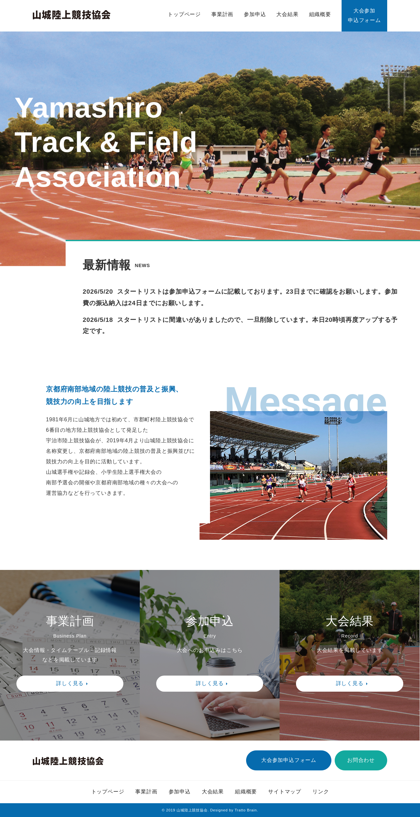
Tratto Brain (246, 810)
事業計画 (222, 14)
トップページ (184, 14)
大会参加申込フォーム (364, 15)
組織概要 (320, 14)
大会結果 (287, 14)
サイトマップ (284, 791)
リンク (320, 791)
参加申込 (255, 14)
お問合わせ (361, 760)
